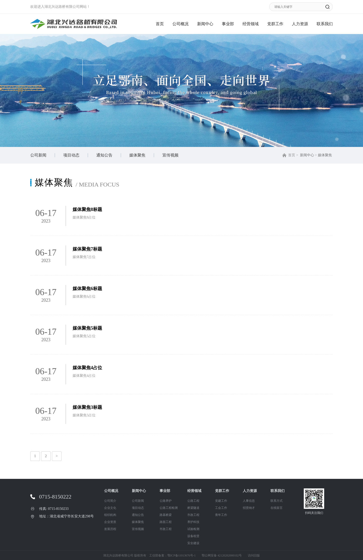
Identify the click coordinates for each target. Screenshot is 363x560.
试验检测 (193, 529)
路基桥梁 (166, 515)
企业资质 (110, 522)
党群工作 (275, 24)
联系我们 (325, 24)
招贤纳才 (249, 508)
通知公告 (104, 155)
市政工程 (166, 529)
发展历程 (110, 529)
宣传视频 (170, 155)
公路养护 (166, 501)
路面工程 (166, 522)
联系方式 (276, 501)
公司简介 (110, 501)
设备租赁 (193, 536)
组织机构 (110, 515)
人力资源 (300, 24)
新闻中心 (205, 24)
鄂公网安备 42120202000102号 (222, 555)
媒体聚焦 (137, 155)
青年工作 (221, 515)
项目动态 (71, 155)
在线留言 (276, 508)
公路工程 (193, 501)
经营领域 (251, 24)
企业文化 (110, 508)
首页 (160, 24)
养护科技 (193, 522)
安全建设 (193, 543)
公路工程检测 (169, 508)
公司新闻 (38, 155)
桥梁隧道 (193, 508)
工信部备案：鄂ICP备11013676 (169, 555)
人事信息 (249, 501)
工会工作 (221, 508)
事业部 (228, 24)
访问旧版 (254, 555)
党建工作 (221, 501)
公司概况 (180, 24)
